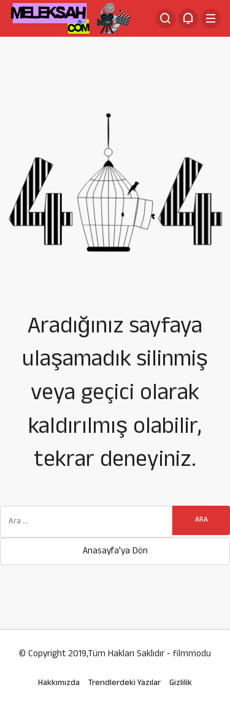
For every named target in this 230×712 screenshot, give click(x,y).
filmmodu (192, 654)
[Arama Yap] (165, 18)
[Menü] (211, 18)
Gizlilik (180, 683)
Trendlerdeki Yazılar (124, 683)
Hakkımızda (59, 683)
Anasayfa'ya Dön (115, 552)
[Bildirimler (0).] (188, 18)
